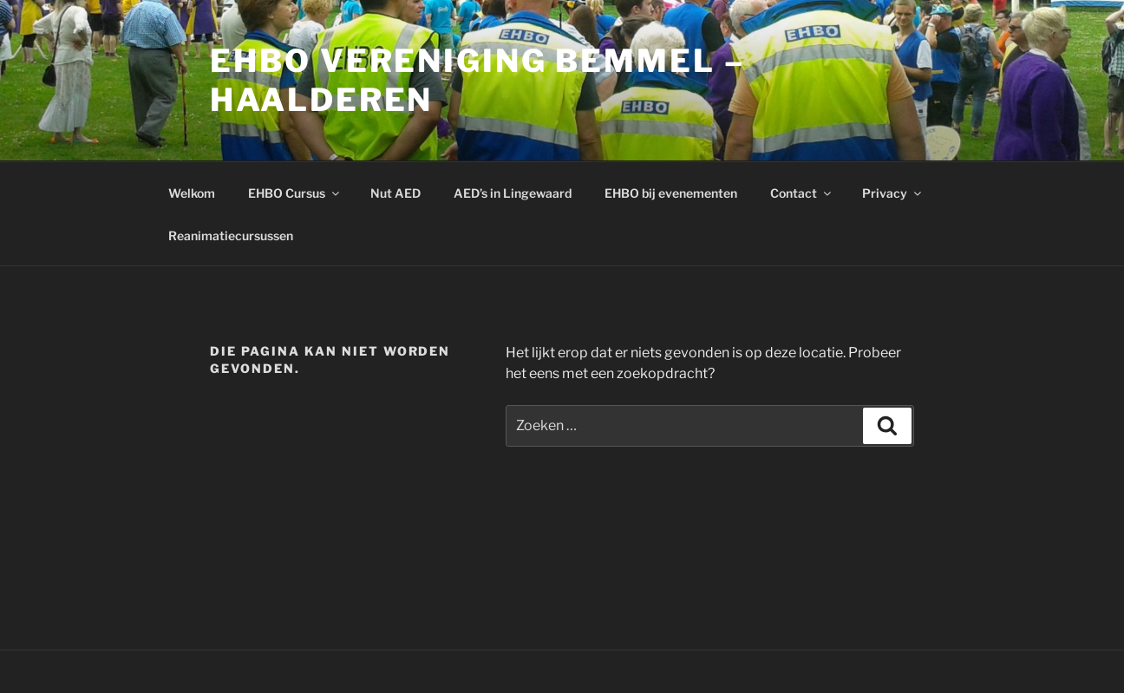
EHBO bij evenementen (670, 193)
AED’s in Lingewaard (513, 193)
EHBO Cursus (295, 193)
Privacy (893, 193)
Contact (801, 193)
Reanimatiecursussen (230, 235)
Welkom (191, 193)
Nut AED (395, 193)
